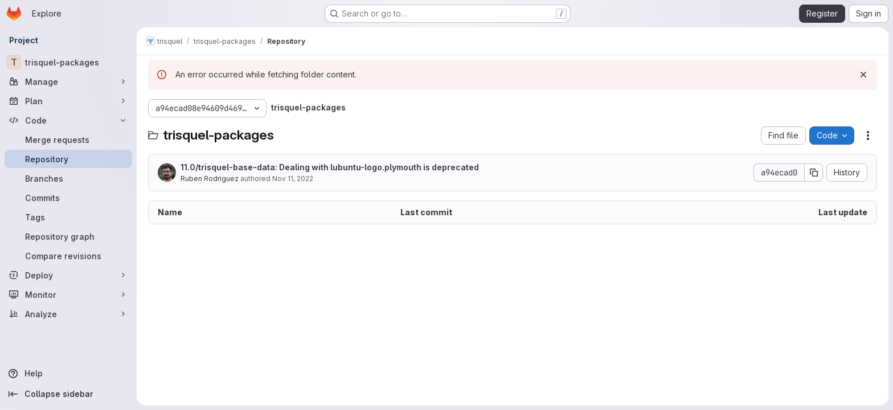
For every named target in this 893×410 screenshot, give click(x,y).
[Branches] (68, 178)
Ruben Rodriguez (210, 178)
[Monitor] (68, 294)
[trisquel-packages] (68, 62)
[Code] (68, 120)
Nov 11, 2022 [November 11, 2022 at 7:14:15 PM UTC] (292, 178)
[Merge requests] (68, 139)
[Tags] (68, 217)
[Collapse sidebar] (68, 394)
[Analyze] (68, 314)
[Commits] (68, 197)
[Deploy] (68, 275)
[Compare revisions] (68, 256)
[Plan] (68, 101)
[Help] (68, 373)
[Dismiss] (863, 74)
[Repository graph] (68, 236)
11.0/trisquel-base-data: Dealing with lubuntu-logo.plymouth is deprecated (330, 167)
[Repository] (68, 159)
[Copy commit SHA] (814, 172)
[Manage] (68, 81)
